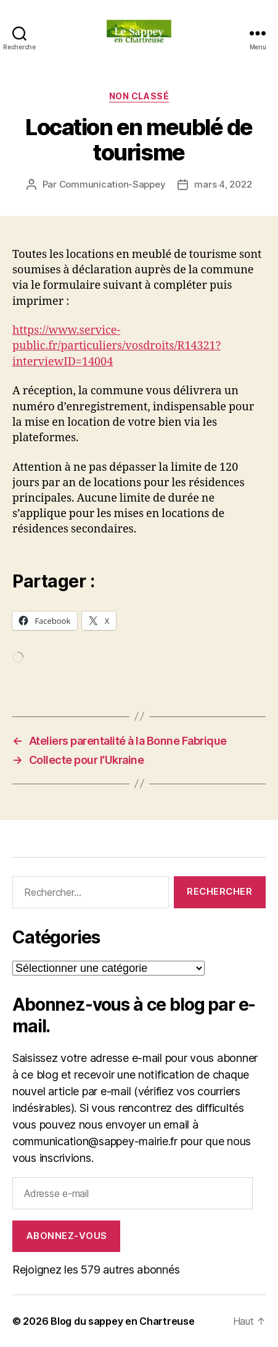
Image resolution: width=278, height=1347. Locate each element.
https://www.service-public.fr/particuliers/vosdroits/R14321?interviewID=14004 (116, 345)
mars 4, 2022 (222, 184)
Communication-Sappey (112, 184)
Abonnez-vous (66, 1235)
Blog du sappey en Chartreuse (122, 1321)
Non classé (139, 96)
